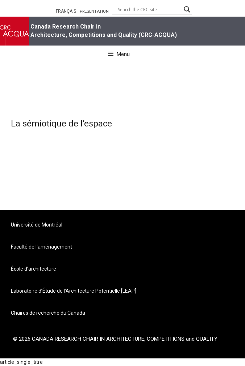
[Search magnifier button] (187, 9)
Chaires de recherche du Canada (48, 313)
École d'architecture (33, 269)
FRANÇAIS (66, 11)
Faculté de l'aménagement (41, 247)
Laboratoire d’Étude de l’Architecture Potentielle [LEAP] (73, 291)
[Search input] (149, 9)
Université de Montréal (36, 225)
